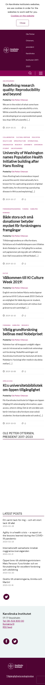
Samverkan (38, 145)
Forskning (6, 325)
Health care (7, 141)
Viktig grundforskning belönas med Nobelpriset (22, 331)
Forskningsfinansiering (12, 209)
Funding (25, 209)
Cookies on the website (22, 15)
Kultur (5, 273)
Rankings (6, 213)
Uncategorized (8, 81)
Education (36, 137)
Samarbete (28, 145)
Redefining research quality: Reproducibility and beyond (21, 89)
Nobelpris (34, 209)
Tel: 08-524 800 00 (13, 621)
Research (18, 145)
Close (22, 23)
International (33, 141)
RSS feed (7, 627)
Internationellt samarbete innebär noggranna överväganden (20, 550)
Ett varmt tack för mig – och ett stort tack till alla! (22, 522)
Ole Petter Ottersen (19, 100)
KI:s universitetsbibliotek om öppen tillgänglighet (22, 387)
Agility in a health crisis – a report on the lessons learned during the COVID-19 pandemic (23, 535)
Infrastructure (20, 141)
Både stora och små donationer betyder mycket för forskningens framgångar (22, 223)
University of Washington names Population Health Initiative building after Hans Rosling (23, 159)
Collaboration (8, 137)
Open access (7, 381)
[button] (30, 73)
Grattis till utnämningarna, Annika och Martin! (22, 581)
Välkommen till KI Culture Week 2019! (23, 279)
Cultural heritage (23, 137)
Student (6, 148)
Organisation (8, 145)
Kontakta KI (8, 624)
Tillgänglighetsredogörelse (20, 676)
